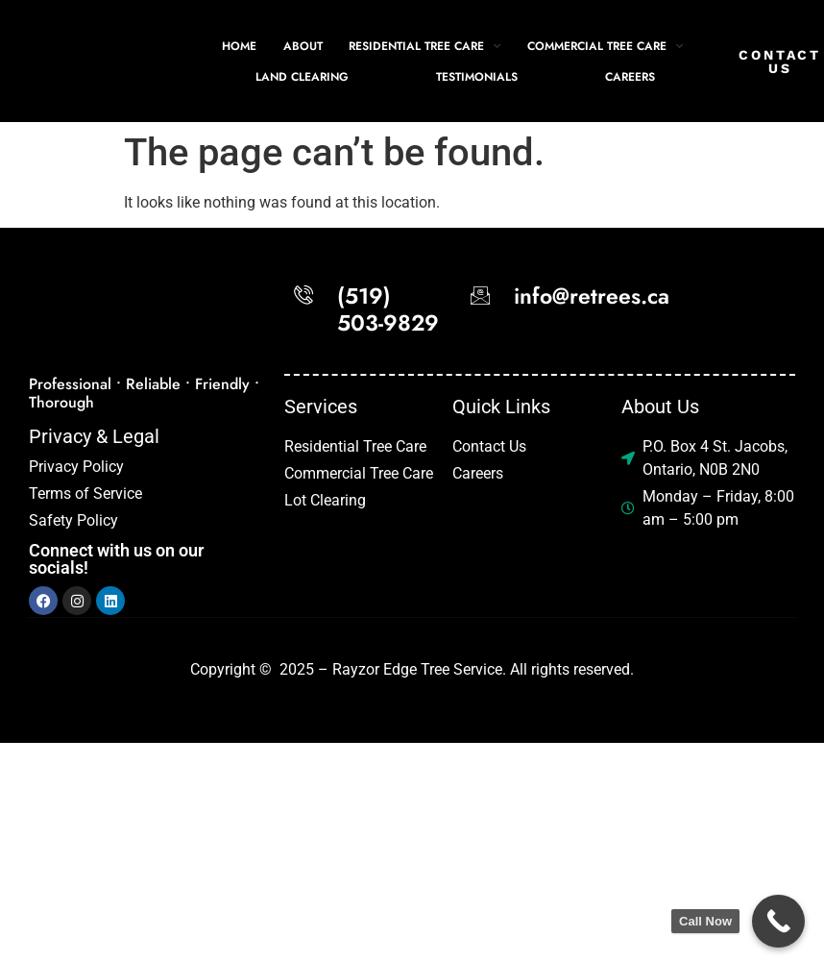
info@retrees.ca (591, 296)
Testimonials (477, 77)
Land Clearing (302, 77)
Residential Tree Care (424, 45)
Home (239, 46)
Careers (630, 77)
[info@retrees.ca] (480, 295)
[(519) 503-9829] (303, 295)
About (303, 46)
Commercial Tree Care (605, 45)
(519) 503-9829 (388, 309)
